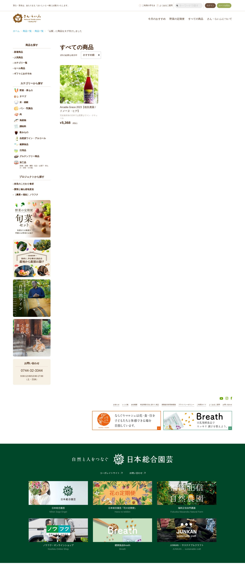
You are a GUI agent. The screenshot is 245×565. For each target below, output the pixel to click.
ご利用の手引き (146, 5)
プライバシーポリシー (182, 407)
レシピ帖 (116, 407)
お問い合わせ (227, 407)
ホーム (16, 31)
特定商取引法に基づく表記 (142, 407)
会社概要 (126, 407)
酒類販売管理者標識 (163, 407)
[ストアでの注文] (91, 55)
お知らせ (106, 407)
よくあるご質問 (163, 5)
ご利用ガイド (199, 407)
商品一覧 (27, 31)
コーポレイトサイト (110, 475)
